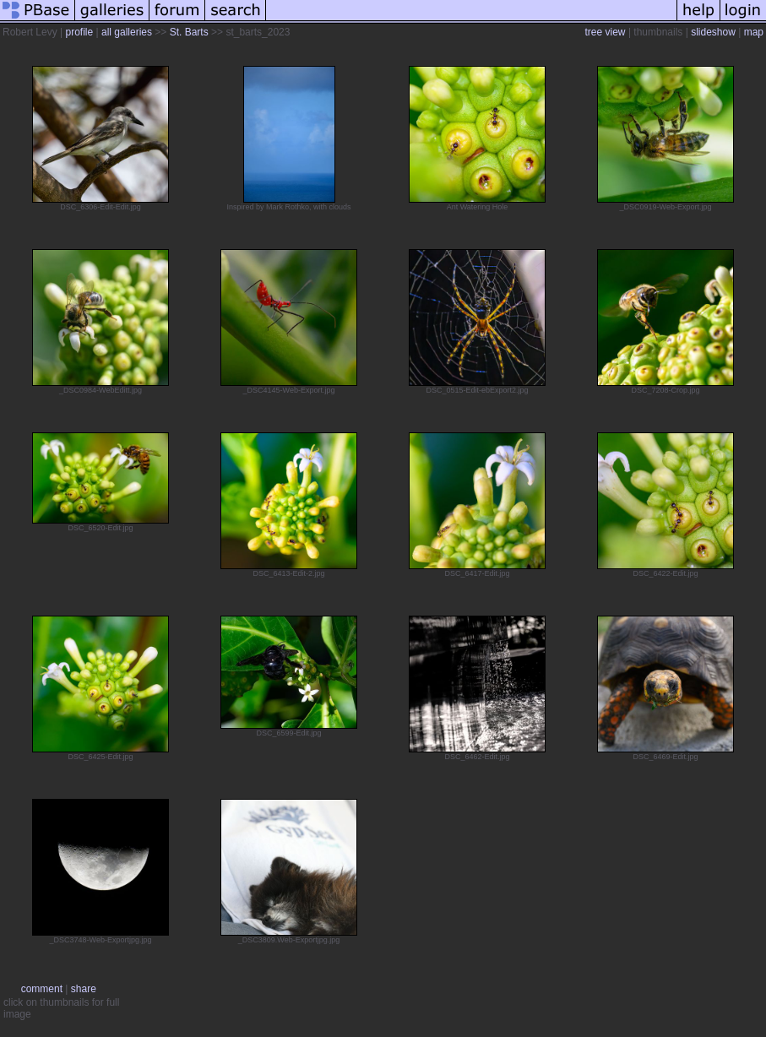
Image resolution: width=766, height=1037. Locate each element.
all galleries (126, 32)
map (753, 32)
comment (41, 989)
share (83, 989)
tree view (605, 32)
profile (79, 32)
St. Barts (189, 32)
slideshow (713, 32)
